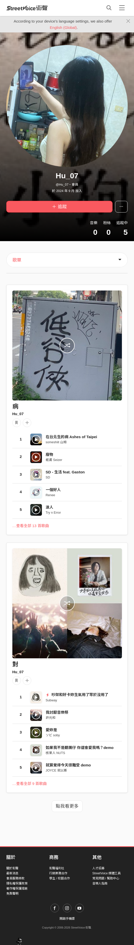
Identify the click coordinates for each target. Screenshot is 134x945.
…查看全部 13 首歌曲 (30, 526)
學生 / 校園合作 (59, 878)
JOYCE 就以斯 (56, 770)
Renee (50, 495)
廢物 (49, 454)
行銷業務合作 (58, 873)
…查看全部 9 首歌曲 (29, 783)
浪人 (49, 507)
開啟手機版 (67, 918)
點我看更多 (67, 806)
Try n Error (53, 512)
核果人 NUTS (55, 753)
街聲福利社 (56, 868)
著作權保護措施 (17, 888)
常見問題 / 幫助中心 (105, 878)
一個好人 (53, 490)
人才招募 (98, 868)
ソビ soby (53, 735)
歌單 (16, 260)
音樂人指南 (100, 883)
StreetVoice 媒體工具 (106, 873)
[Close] (128, 21)
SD (48, 477)
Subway (51, 700)
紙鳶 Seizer (54, 460)
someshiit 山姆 (56, 442)
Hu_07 (18, 414)
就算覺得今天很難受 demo (68, 765)
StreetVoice (27, 7)
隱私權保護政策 (17, 883)
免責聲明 (12, 893)
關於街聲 (12, 868)
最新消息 (12, 873)
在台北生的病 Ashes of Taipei (71, 437)
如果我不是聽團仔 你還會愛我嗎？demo (80, 747)
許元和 (51, 718)
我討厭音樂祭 (57, 712)
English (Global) (63, 27)
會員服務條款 (15, 878)
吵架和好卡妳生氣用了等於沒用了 (77, 694)
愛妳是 (51, 730)
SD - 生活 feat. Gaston (65, 472)
